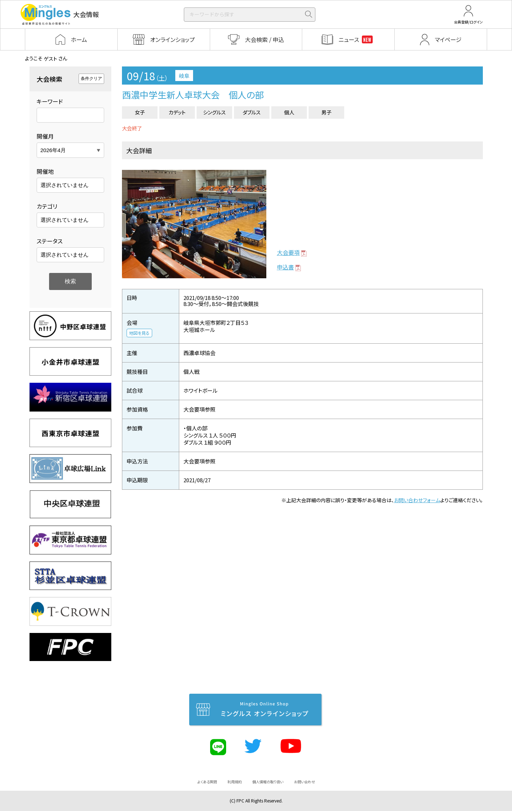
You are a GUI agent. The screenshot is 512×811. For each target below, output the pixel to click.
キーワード (50, 101)
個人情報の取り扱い (267, 781)
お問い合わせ (304, 781)
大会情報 (60, 14)
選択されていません (65, 185)
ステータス (50, 241)
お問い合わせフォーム (417, 500)
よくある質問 (207, 781)
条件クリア (91, 78)
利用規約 (235, 781)
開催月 (45, 136)
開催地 (45, 171)
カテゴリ (47, 206)
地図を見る (139, 333)
